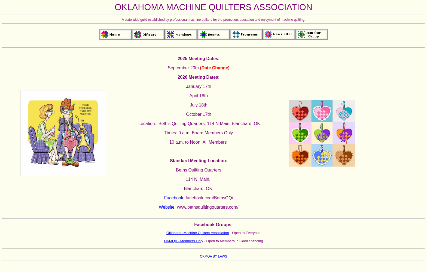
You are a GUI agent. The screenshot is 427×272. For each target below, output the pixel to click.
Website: (168, 207)
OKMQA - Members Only (183, 241)
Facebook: (174, 198)
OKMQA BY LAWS (213, 256)
